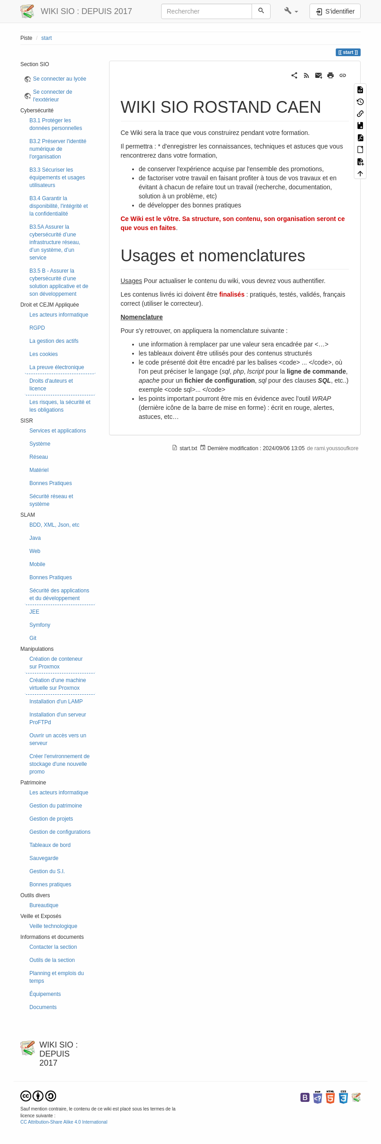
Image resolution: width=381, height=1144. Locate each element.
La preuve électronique (56, 367)
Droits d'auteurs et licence (51, 385)
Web (34, 551)
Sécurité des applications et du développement (59, 594)
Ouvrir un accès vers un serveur (57, 739)
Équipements (45, 994)
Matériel (38, 470)
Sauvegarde (43, 858)
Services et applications (57, 431)
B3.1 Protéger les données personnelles (55, 124)
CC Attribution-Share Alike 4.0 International (63, 1122)
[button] (291, 11)
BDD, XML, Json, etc (54, 525)
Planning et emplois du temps (56, 977)
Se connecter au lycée (59, 79)
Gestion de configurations (59, 832)
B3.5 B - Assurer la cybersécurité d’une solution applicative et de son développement (58, 282)
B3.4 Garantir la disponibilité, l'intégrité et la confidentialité (58, 206)
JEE (34, 612)
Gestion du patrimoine (55, 806)
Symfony (39, 625)
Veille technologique (53, 926)
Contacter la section (53, 947)
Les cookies (43, 354)
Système (39, 444)
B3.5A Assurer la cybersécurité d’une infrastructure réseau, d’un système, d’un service (54, 242)
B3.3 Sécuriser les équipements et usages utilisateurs (57, 177)
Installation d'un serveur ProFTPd (57, 718)
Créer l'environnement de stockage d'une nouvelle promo (59, 764)
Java (35, 538)
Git (32, 638)
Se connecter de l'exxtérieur (52, 96)
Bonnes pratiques (50, 884)
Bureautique (43, 905)
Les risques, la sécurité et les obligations (59, 406)
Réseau (38, 457)
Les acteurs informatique (58, 315)
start (46, 38)
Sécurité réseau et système (51, 500)
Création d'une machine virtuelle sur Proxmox (57, 684)
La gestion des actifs (53, 341)
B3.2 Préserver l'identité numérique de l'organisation (57, 149)
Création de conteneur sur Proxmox (56, 663)
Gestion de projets (51, 819)
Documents (43, 1007)
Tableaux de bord (50, 845)
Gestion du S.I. (47, 871)
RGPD (37, 328)
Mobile (37, 564)
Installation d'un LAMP (56, 701)
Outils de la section (52, 960)
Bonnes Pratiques (50, 483)
